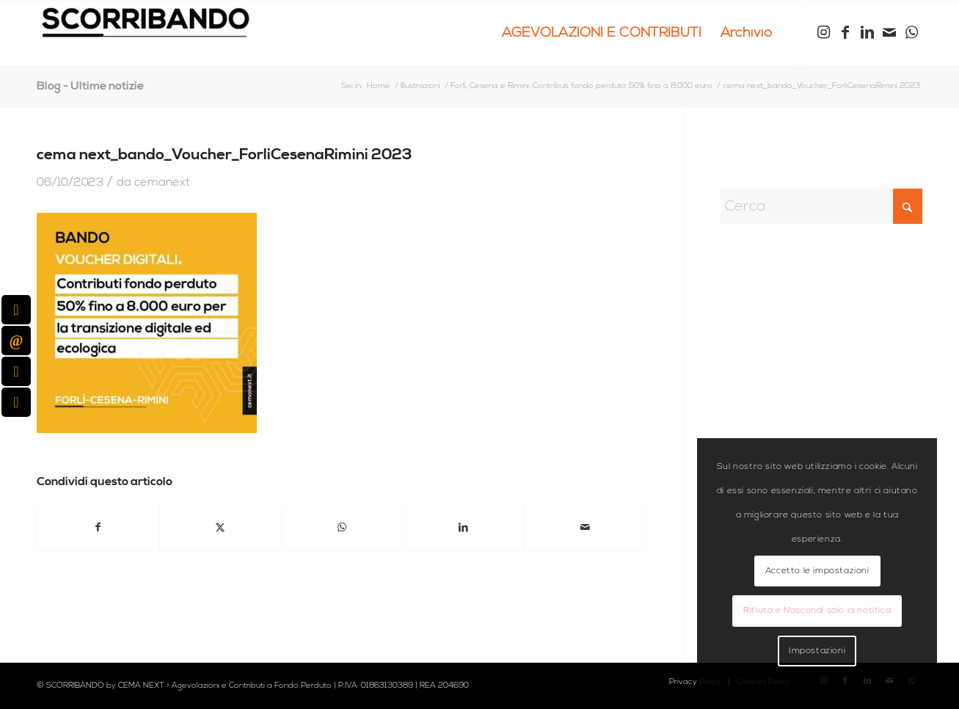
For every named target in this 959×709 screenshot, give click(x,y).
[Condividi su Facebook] (98, 527)
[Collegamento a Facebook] (845, 32)
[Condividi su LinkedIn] (463, 527)
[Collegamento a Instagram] (823, 32)
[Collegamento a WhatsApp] (911, 32)
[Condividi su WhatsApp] (342, 527)
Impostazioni (817, 650)
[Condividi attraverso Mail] (585, 527)
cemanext (162, 182)
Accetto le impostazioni (817, 570)
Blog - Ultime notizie (90, 86)
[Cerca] (821, 206)
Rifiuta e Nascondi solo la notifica (817, 610)
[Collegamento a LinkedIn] (867, 32)
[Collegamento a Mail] (889, 32)
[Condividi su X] (220, 527)
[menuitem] (601, 33)
